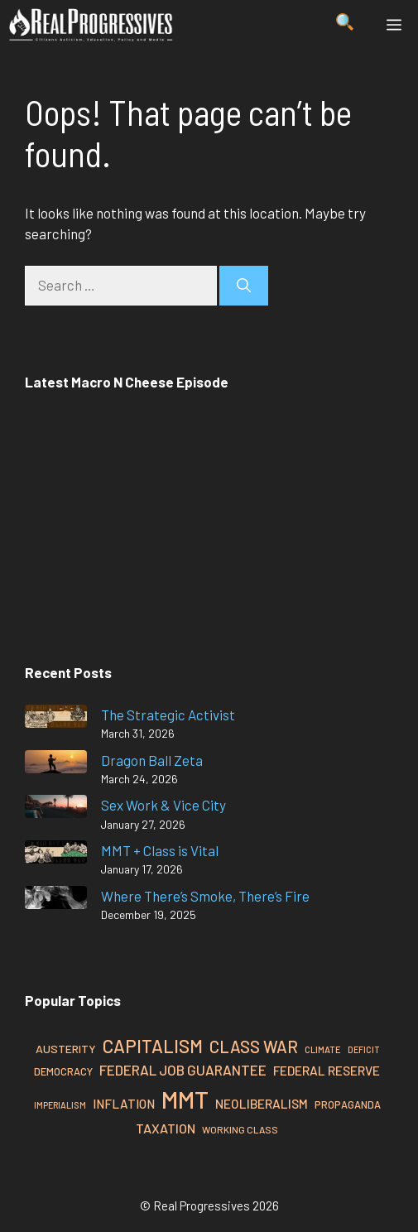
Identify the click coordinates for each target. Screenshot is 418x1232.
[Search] (243, 286)
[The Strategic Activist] (56, 719)
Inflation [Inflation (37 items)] (124, 1103)
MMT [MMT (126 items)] (185, 1099)
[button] (345, 25)
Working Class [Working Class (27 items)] (240, 1129)
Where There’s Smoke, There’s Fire (205, 896)
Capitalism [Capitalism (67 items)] (153, 1045)
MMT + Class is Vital (160, 850)
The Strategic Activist (168, 714)
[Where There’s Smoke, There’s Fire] (56, 900)
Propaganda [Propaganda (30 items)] (348, 1104)
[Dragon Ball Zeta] (56, 764)
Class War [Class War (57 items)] (253, 1046)
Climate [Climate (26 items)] (323, 1049)
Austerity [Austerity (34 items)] (66, 1049)
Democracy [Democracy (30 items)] (63, 1071)
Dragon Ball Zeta (152, 760)
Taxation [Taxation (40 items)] (165, 1128)
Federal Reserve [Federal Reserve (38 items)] (326, 1070)
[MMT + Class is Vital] (56, 854)
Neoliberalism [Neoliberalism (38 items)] (261, 1103)
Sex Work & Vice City (163, 804)
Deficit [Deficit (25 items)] (363, 1049)
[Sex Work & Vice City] (56, 809)
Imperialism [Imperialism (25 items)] (60, 1105)
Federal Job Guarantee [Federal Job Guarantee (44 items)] (183, 1069)
